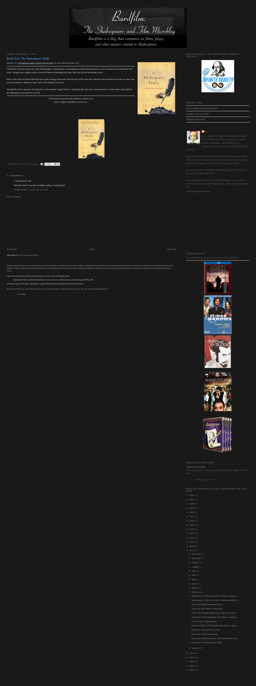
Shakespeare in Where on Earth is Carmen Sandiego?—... (216, 596)
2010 (191, 661)
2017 (191, 533)
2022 (191, 512)
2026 (191, 495)
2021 (191, 516)
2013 (191, 550)
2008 (191, 670)
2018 (191, 529)
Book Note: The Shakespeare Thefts (207, 642)
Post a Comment (14, 196)
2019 (191, 525)
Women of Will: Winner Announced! (207, 608)
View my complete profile (198, 191)
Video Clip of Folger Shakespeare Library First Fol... (214, 613)
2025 (191, 499)
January (195, 648)
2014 (191, 546)
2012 (191, 653)
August (195, 566)
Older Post (171, 249)
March (195, 588)
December (196, 554)
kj (206, 131)
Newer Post (11, 249)
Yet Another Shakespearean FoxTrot (207, 604)
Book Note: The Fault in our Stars (206, 630)
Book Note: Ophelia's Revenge (205, 634)
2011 (191, 657)
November (196, 558)
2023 (191, 508)
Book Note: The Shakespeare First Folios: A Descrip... (215, 617)
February (196, 592)
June (194, 575)
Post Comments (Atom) (28, 255)
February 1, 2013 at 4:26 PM (31, 189)
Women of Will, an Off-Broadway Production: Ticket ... (215, 625)
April (194, 583)
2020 (191, 520)
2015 (191, 542)
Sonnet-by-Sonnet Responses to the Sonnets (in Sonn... (215, 638)
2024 (191, 504)
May (194, 579)
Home (91, 249)
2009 (191, 666)
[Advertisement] (91, 223)
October (195, 562)
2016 (191, 537)
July (194, 571)
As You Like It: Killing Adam (204, 621)
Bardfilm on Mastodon (195, 467)
